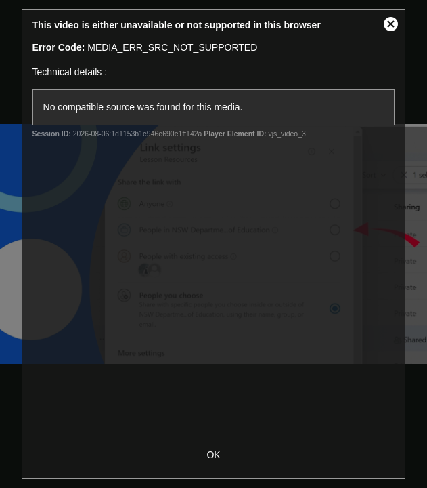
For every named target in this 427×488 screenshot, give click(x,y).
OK (213, 454)
